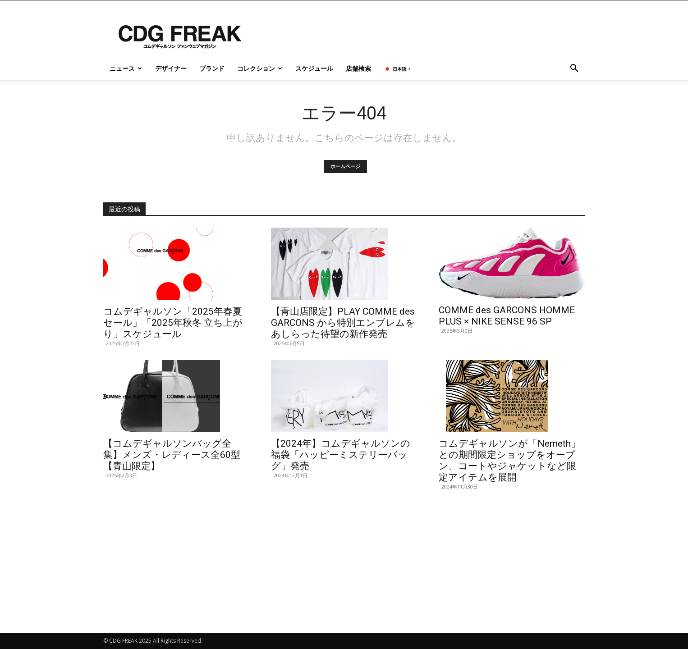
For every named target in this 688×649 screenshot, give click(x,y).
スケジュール (314, 68)
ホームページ (345, 166)
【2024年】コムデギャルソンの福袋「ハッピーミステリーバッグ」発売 (340, 454)
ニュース (126, 68)
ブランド (212, 68)
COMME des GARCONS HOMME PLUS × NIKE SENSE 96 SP (507, 316)
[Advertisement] (344, 562)
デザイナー (171, 68)
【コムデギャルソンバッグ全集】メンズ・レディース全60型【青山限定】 (171, 454)
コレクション (259, 68)
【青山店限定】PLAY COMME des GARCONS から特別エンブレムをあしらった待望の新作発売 (343, 322)
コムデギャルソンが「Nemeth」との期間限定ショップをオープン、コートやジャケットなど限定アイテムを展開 (509, 460)
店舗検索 (358, 68)
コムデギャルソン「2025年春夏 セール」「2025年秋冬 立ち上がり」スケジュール (173, 322)
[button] (574, 69)
